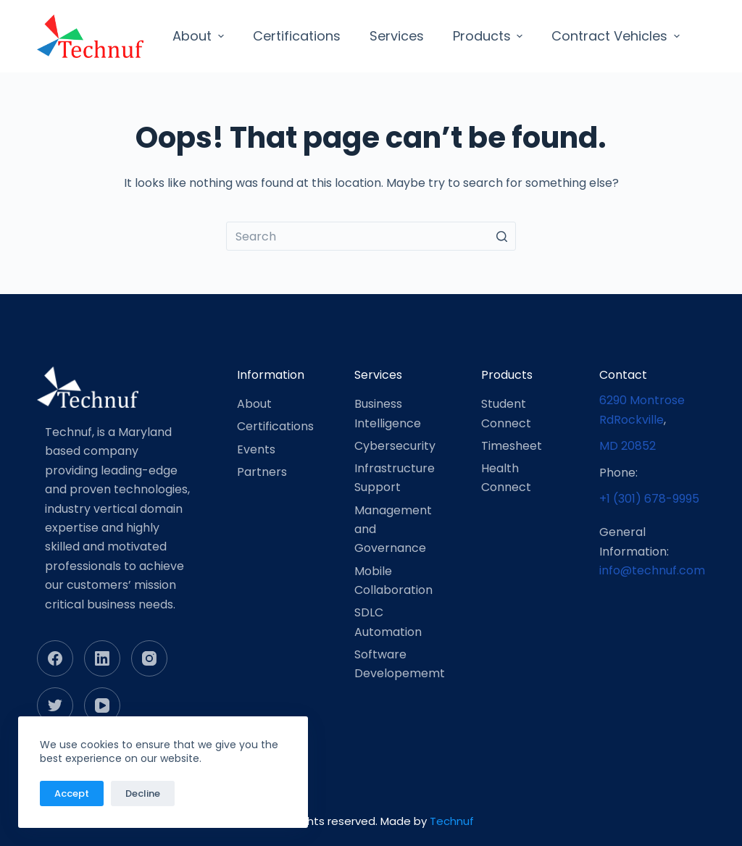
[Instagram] (149, 658)
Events (256, 449)
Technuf (452, 821)
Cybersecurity (394, 445)
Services (397, 36)
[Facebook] (55, 658)
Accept (71, 793)
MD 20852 (627, 445)
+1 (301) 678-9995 (649, 498)
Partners (262, 472)
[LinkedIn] (102, 658)
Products (490, 36)
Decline (142, 793)
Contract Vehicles (617, 36)
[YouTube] (102, 705)
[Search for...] (371, 236)
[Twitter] (55, 705)
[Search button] (501, 236)
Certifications (297, 36)
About (200, 36)
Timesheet (511, 445)
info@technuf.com (652, 570)
